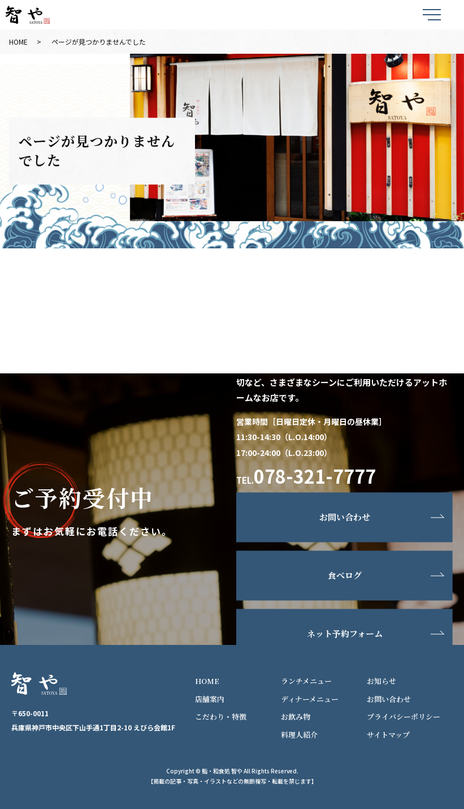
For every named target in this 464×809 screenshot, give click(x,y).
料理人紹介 (299, 734)
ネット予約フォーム (345, 634)
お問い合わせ (344, 517)
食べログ (345, 576)
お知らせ (381, 680)
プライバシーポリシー (403, 716)
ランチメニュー (306, 680)
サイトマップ (388, 734)
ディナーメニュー (310, 699)
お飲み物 (295, 716)
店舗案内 (209, 699)
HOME (18, 41)
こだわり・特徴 (220, 716)
